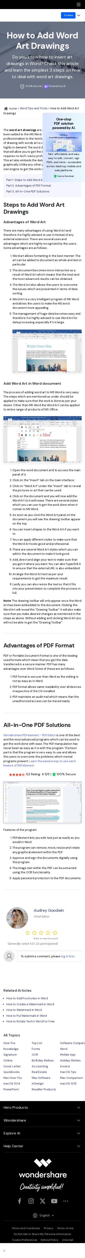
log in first (67, 956)
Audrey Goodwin (49, 910)
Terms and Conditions (26, 1228)
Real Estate (39, 1072)
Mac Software (41, 1078)
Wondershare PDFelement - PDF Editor (29, 735)
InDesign (38, 1083)
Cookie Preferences (24, 1240)
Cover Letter (12, 1066)
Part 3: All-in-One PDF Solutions (27, 191)
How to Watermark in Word (24, 1010)
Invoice (65, 1066)
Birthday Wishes (43, 1060)
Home (10, 108)
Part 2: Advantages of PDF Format (28, 185)
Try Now (68, 15)
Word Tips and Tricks (33, 108)
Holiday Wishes (70, 1060)
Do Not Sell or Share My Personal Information (42, 1234)
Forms (36, 1049)
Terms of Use (65, 1228)
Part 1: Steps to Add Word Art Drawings (32, 180)
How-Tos (9, 1043)
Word (63, 1049)
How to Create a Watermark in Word (30, 1004)
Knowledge (11, 1049)
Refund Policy (49, 1240)
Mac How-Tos (12, 1078)
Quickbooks (11, 1072)
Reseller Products (44, 1089)
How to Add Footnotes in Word (27, 998)
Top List (37, 1043)
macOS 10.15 (68, 1083)
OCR (35, 1055)
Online (7, 1060)
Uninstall (67, 1240)
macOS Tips (68, 1072)
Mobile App (67, 1055)
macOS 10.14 (11, 1083)
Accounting (40, 1066)
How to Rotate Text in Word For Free (30, 1021)
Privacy (48, 1228)
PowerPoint (11, 1089)
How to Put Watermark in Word (26, 1016)
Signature (10, 1055)
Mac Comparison (71, 1078)
